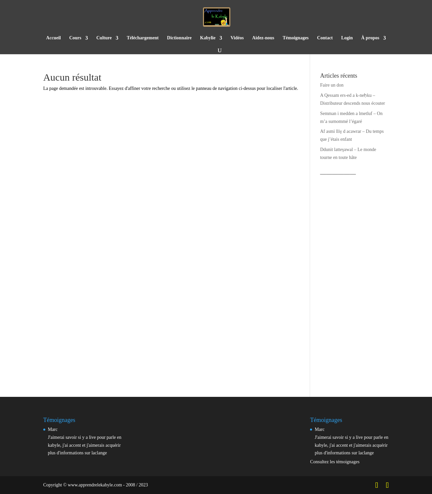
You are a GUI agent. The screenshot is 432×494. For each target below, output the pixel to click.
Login (347, 38)
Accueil (53, 38)
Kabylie (208, 38)
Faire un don (331, 85)
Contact (325, 38)
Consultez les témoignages (334, 461)
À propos (370, 38)
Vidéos (237, 38)
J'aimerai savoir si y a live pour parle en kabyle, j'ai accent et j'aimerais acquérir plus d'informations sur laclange (85, 445)
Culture (104, 38)
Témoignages (296, 38)
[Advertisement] (354, 278)
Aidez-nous (263, 38)
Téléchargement (142, 38)
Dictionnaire (179, 38)
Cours (75, 38)
